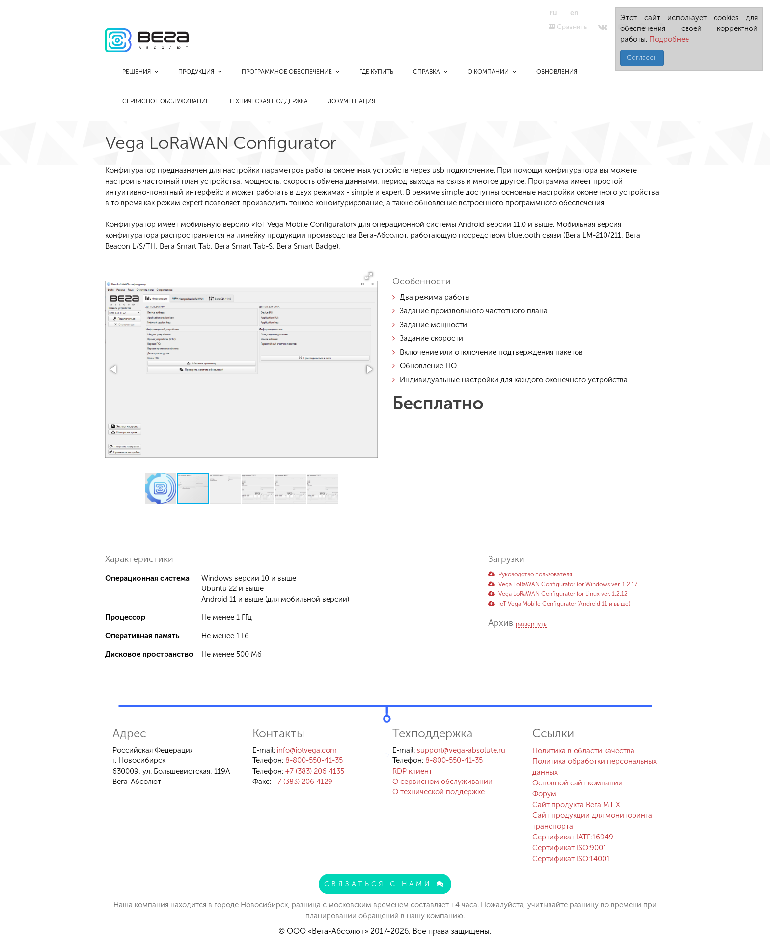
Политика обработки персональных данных (594, 767)
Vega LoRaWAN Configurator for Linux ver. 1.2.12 (558, 593)
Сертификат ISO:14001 (571, 858)
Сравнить (568, 27)
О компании (492, 71)
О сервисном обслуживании (442, 781)
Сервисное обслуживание (165, 101)
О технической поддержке (438, 791)
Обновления (556, 71)
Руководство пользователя (530, 574)
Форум (544, 793)
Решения (140, 71)
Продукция (200, 71)
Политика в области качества (583, 750)
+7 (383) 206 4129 (302, 781)
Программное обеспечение (291, 71)
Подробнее (668, 39)
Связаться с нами (385, 884)
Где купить (376, 71)
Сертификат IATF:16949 (572, 837)
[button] (369, 276)
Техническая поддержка (268, 101)
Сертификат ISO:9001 (569, 847)
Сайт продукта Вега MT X (576, 804)
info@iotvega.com (307, 750)
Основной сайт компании (577, 783)
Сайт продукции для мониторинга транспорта (592, 821)
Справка (430, 71)
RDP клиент (412, 771)
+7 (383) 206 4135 (314, 771)
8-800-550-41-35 (314, 760)
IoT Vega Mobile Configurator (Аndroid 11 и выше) (559, 603)
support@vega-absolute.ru (461, 750)
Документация (351, 101)
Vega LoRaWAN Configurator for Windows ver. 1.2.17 (562, 584)
